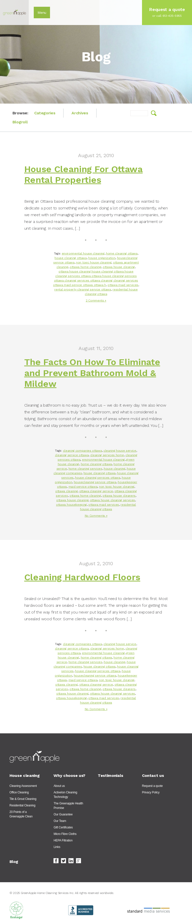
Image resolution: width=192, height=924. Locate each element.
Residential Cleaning (23, 805)
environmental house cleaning (83, 253)
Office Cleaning (19, 792)
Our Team (60, 821)
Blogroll (20, 122)
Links (57, 847)
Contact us (153, 775)
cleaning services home (107, 455)
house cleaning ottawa (70, 258)
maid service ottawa (83, 486)
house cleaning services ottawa (97, 477)
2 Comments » (96, 300)
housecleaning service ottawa (95, 482)
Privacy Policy (151, 792)
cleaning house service (120, 450)
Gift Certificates (63, 827)
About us (59, 786)
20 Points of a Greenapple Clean (21, 814)
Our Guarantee (63, 814)
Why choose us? (69, 775)
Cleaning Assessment (23, 786)
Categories (45, 113)
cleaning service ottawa (72, 455)
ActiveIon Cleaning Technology (65, 795)
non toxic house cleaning (93, 262)
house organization (101, 258)
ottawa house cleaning (119, 267)
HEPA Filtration (63, 840)
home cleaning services (85, 468)
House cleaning (25, 775)
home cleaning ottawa (122, 253)
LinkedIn (71, 860)
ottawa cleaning (66, 491)
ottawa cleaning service (96, 491)
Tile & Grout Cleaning (23, 799)
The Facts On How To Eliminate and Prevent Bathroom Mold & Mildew (92, 373)
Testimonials (110, 775)
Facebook (56, 860)
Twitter (63, 860)
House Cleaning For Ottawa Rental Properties (83, 174)
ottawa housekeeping (71, 504)
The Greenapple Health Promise (68, 806)
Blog (14, 861)
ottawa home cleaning (85, 267)
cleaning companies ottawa (82, 450)
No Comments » (96, 515)
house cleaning (114, 468)
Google (78, 860)
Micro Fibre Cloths (65, 834)
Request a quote (152, 786)
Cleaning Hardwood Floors (82, 577)
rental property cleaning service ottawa (82, 289)
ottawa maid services (123, 285)
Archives (80, 113)
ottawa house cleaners (119, 495)
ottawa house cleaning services (112, 500)
